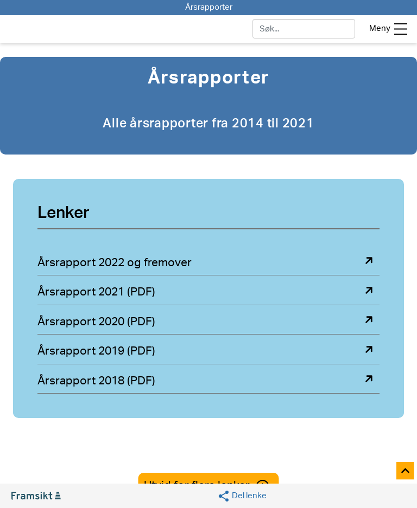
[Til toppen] (405, 471)
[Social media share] (242, 496)
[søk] (303, 28)
